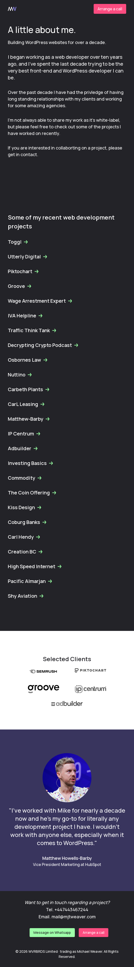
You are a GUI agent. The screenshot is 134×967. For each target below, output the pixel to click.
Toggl (18, 241)
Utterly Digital (28, 256)
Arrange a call (110, 9)
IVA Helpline (25, 315)
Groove (20, 286)
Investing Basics (31, 463)
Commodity (25, 478)
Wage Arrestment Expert (40, 301)
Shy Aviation (26, 596)
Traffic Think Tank (32, 330)
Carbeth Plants (29, 389)
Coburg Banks (27, 522)
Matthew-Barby (29, 419)
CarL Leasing (26, 404)
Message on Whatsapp (52, 932)
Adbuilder (23, 448)
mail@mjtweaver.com (74, 917)
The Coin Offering (32, 492)
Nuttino (20, 374)
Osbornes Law (28, 360)
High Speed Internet (35, 566)
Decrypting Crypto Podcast (43, 345)
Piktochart (23, 271)
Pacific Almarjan (30, 581)
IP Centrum (24, 433)
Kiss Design (25, 507)
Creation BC (25, 551)
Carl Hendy (24, 537)
